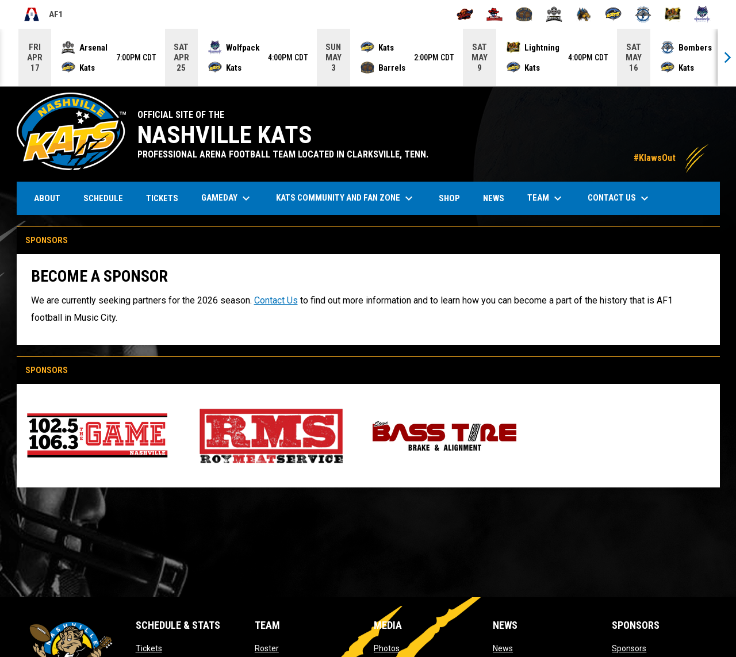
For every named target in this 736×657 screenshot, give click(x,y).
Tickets (149, 648)
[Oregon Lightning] (673, 14)
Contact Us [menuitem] (619, 198)
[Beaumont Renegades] (494, 14)
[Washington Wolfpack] (702, 14)
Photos (387, 648)
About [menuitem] (47, 198)
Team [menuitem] (546, 198)
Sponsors (629, 648)
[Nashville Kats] (613, 14)
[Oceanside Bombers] (643, 14)
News (503, 648)
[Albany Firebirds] (465, 14)
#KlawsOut (671, 157)
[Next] (727, 57)
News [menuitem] (493, 198)
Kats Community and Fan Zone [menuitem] (346, 198)
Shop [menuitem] (454, 198)
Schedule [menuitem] (103, 198)
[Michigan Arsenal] (554, 14)
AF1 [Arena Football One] (43, 14)
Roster (267, 648)
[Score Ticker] (368, 57)
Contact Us (276, 300)
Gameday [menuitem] (227, 198)
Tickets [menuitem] (166, 198)
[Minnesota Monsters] (584, 14)
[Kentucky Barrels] (524, 14)
